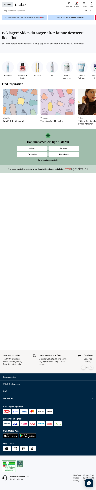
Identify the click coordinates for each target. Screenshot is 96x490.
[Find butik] (69, 4)
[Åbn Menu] (7, 4)
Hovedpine (63, 154)
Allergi (32, 148)
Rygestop (64, 148)
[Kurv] (91, 4)
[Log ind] (76, 4)
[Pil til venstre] (83, 367)
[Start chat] (89, 483)
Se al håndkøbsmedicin (48, 160)
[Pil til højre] (91, 367)
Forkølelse (32, 154)
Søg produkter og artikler (14, 11)
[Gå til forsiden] (20, 4)
